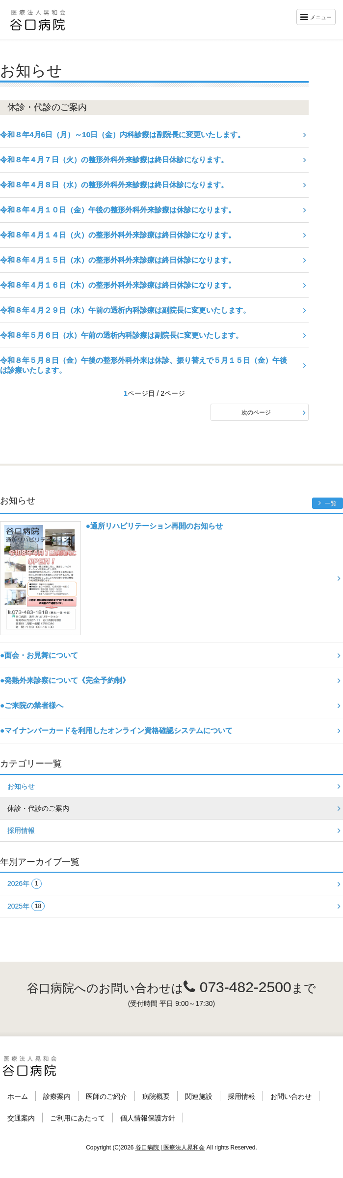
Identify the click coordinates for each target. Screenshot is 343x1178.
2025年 (26, 906)
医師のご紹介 (106, 1096)
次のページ (256, 412)
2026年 (24, 884)
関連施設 (198, 1096)
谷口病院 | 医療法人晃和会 (170, 1147)
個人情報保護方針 (147, 1118)
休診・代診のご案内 (38, 808)
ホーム (17, 1096)
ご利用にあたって (77, 1118)
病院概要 (156, 1096)
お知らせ (21, 786)
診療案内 (57, 1096)
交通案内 (21, 1118)
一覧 (327, 503)
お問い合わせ (291, 1096)
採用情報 (21, 830)
